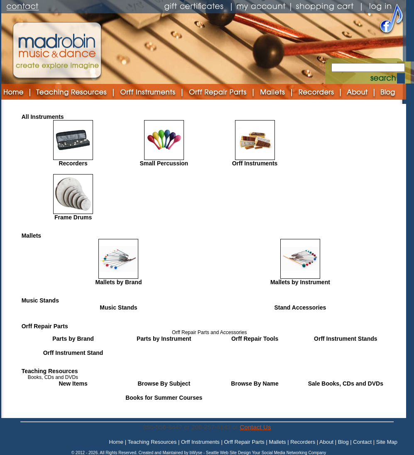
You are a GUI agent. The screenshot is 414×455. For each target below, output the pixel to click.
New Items (73, 383)
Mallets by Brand (118, 282)
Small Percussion (164, 163)
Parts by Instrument (164, 338)
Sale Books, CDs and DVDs (345, 383)
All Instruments (43, 116)
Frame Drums (73, 217)
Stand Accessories (300, 307)
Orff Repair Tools (254, 338)
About (326, 442)
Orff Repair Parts (45, 326)
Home (116, 442)
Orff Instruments (255, 163)
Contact (362, 442)
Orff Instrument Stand (73, 352)
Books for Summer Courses (163, 397)
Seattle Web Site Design (229, 452)
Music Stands (40, 300)
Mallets (31, 235)
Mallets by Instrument (300, 282)
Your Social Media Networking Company (289, 452)
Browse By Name (254, 383)
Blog (343, 442)
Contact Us (255, 426)
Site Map (386, 442)
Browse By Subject (163, 383)
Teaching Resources (50, 371)
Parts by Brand (73, 338)
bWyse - (197, 452)
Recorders (73, 163)
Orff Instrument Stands (345, 338)
